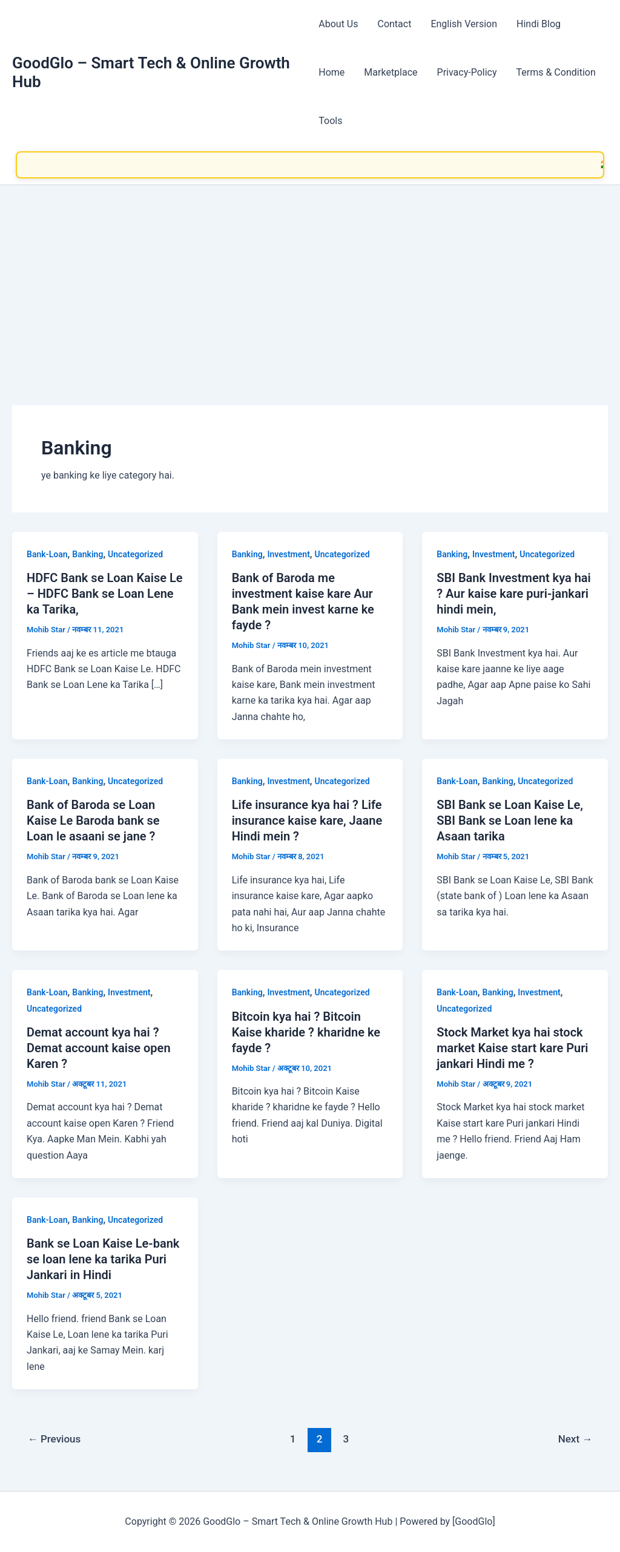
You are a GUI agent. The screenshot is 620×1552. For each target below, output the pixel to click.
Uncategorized (135, 554)
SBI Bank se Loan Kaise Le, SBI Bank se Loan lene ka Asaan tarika (510, 820)
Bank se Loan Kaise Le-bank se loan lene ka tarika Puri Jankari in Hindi (103, 1259)
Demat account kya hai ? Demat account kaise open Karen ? (99, 1048)
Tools (330, 120)
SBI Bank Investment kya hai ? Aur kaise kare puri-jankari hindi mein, (514, 594)
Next (575, 1439)
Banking (87, 554)
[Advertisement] (310, 276)
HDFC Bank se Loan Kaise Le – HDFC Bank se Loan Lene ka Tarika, (105, 594)
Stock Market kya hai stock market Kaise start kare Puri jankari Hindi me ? (512, 1048)
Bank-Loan (47, 554)
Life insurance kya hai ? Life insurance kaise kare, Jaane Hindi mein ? (307, 820)
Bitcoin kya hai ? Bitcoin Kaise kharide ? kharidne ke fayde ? (306, 1032)
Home (331, 72)
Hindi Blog (538, 24)
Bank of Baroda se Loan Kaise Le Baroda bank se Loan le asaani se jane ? (93, 820)
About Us (338, 24)
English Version (463, 24)
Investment (288, 554)
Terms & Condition (556, 72)
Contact (394, 24)
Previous (54, 1439)
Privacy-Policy (467, 72)
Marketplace (390, 72)
